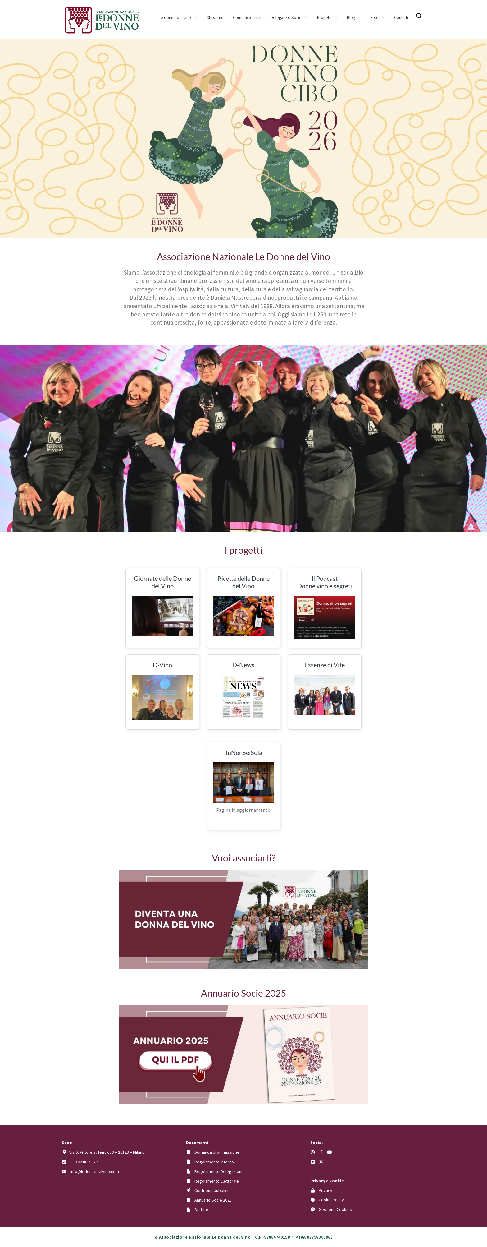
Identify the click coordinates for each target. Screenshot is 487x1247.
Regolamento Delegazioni (218, 1171)
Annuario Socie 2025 (213, 1200)
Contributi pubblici (211, 1190)
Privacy (325, 1190)
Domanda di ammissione (216, 1152)
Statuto (201, 1209)
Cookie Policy (331, 1200)
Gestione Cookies (335, 1209)
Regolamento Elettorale (216, 1181)
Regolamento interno (214, 1162)
